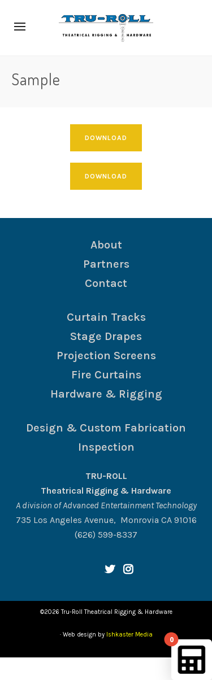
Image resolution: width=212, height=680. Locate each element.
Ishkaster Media (129, 634)
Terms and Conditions (85, 668)
